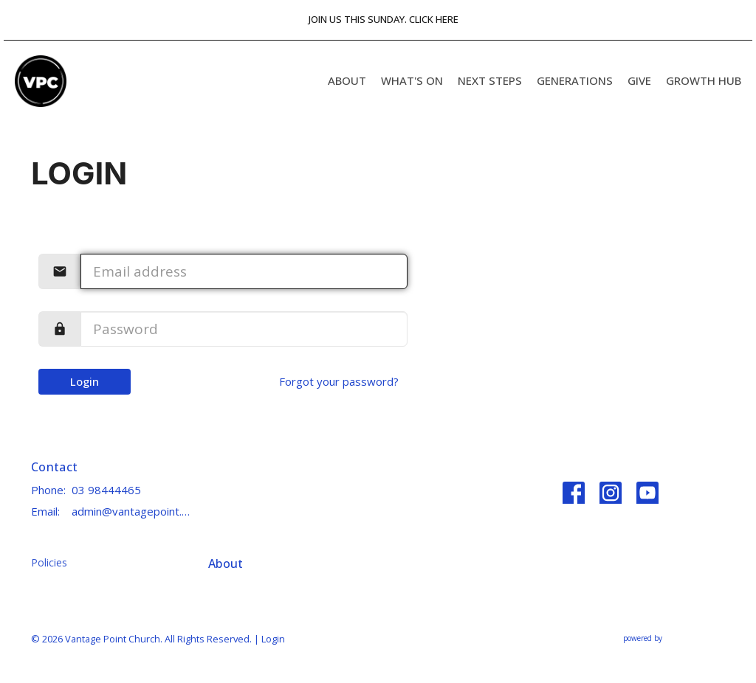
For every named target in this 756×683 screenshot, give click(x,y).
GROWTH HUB (703, 80)
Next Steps (490, 80)
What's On (412, 80)
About (347, 80)
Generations (575, 80)
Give (639, 80)
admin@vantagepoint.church (132, 511)
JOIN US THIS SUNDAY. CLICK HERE (383, 19)
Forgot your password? (339, 381)
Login (84, 381)
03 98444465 (106, 489)
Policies (49, 562)
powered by (674, 638)
